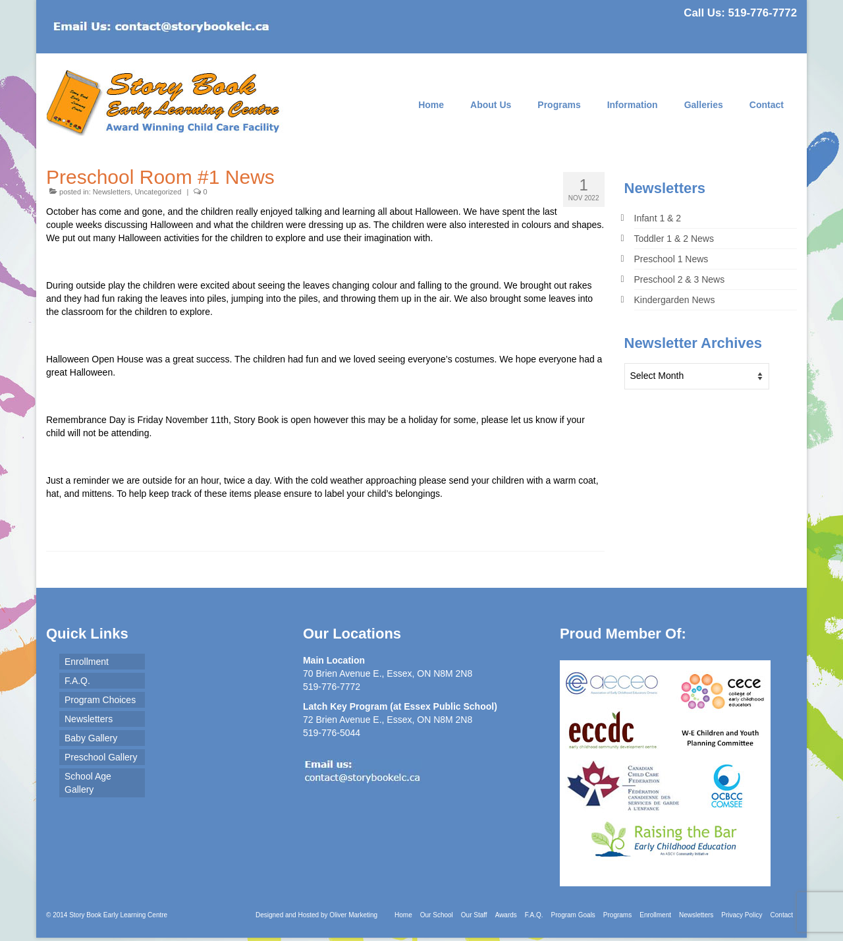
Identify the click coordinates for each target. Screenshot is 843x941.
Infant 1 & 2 (658, 218)
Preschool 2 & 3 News (679, 279)
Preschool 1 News (671, 259)
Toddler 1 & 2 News (674, 238)
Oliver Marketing (353, 915)
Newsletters (111, 192)
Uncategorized (157, 192)
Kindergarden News (674, 300)
